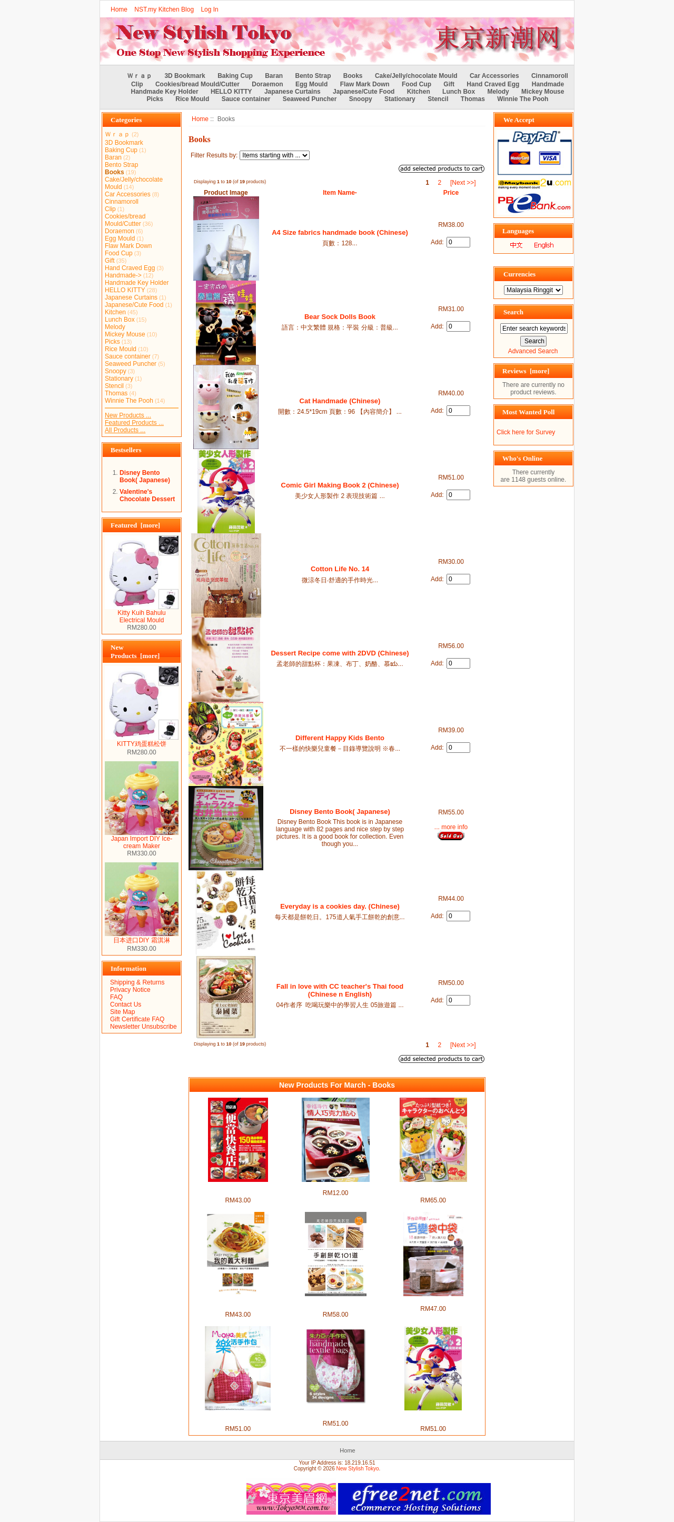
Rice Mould (192, 99)
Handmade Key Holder (165, 91)
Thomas (473, 99)
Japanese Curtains (292, 91)
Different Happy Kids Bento (339, 738)
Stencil (438, 99)
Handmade (548, 84)
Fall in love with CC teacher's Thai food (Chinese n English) (339, 990)
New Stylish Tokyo (357, 1468)
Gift (448, 84)
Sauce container (246, 99)
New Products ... (128, 415)
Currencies (519, 274)
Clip (137, 84)
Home (119, 9)
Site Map (122, 1012)
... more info (451, 827)
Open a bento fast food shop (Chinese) (238, 1189)
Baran (274, 75)
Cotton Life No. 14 (340, 569)
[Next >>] (463, 182)
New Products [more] (135, 651)
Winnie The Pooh (522, 99)
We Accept (518, 120)
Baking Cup (235, 75)
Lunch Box (458, 91)
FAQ (116, 997)
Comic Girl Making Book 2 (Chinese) (340, 485)
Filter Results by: (214, 155)
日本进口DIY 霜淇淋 (142, 937)
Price (451, 192)
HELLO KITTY (231, 91)
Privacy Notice (130, 989)
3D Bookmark (184, 75)
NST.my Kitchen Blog (164, 9)
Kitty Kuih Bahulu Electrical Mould (142, 613)
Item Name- (340, 192)
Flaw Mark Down (365, 84)
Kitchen (418, 91)
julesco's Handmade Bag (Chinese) (335, 1412)
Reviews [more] (525, 371)
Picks (155, 99)
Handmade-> (123, 275)
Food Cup (416, 84)
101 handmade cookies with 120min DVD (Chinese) (336, 1303)
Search (513, 312)
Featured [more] (135, 525)
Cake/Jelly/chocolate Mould (416, 75)
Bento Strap (313, 75)
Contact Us (125, 1004)
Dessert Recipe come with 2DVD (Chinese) (340, 653)
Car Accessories (494, 75)
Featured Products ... (134, 422)
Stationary (399, 99)
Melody (498, 91)
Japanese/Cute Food (363, 91)
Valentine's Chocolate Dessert (147, 495)
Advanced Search (533, 351)
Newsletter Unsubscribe (143, 1026)
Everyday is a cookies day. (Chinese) (340, 906)
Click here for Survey (526, 432)
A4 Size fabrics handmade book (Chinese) (340, 232)
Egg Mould (311, 84)
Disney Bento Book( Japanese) (145, 476)
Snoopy (360, 99)
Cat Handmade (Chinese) (340, 401)
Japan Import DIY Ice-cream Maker (142, 839)
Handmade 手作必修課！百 (433, 1300)
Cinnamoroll (549, 75)
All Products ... (125, 430)
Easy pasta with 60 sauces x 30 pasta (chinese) (237, 1303)
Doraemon (267, 84)
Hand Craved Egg (493, 84)
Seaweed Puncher (310, 99)
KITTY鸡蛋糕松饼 (142, 741)
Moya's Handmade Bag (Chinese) (237, 1417)
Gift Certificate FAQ (137, 1019)
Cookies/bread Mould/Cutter (197, 84)
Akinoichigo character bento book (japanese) (433, 1189)
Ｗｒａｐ (139, 75)
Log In (209, 9)
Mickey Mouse (542, 91)
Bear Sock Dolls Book (339, 317)
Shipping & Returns (137, 982)
